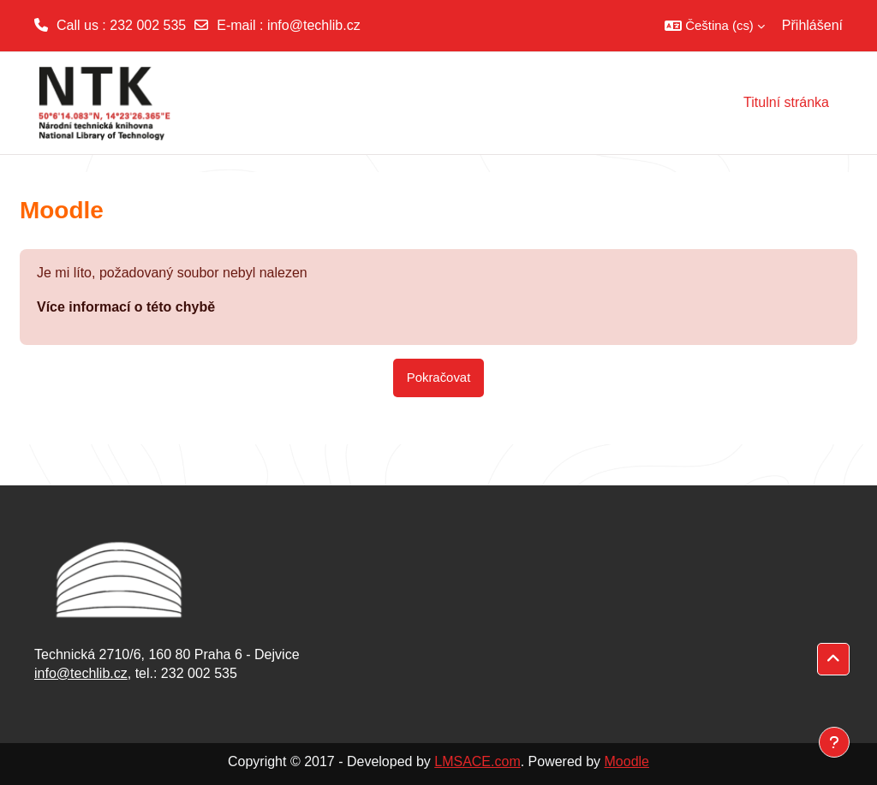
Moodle (627, 761)
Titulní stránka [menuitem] (786, 102)
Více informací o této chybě (126, 307)
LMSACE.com (477, 761)
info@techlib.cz (314, 25)
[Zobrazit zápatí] (834, 742)
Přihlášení (812, 25)
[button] (714, 25)
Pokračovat (439, 377)
